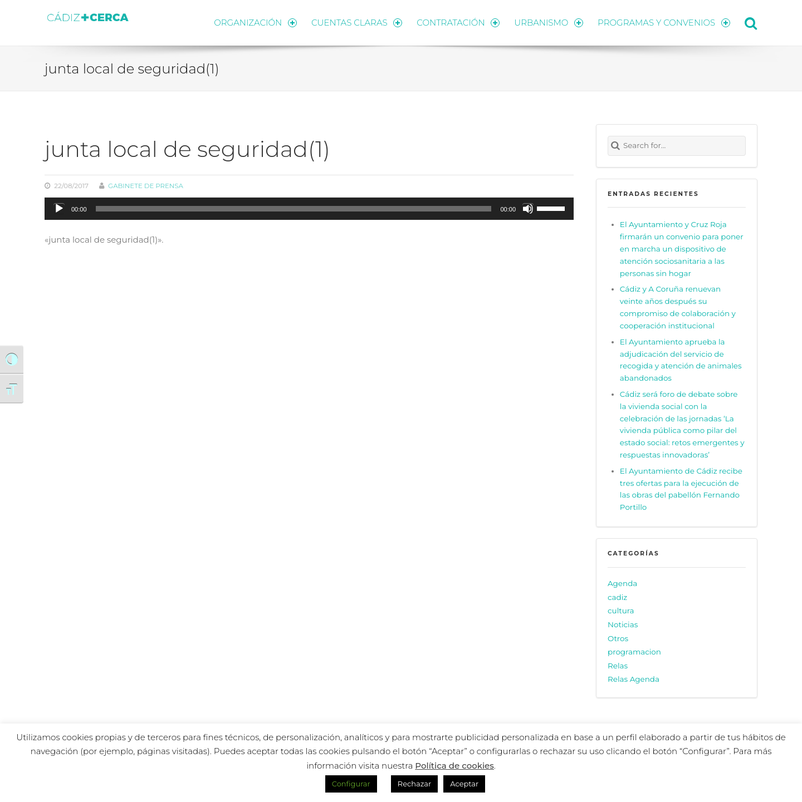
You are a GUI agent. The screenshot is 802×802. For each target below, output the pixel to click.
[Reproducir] (59, 208)
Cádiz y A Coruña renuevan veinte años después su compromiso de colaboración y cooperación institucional (678, 307)
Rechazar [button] (414, 783)
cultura (621, 610)
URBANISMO (548, 22)
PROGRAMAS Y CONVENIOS (664, 22)
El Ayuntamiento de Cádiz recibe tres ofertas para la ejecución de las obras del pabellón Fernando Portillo (681, 489)
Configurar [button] (351, 783)
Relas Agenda (633, 679)
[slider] (294, 208)
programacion (634, 651)
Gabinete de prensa (145, 186)
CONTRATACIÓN (458, 22)
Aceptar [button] (464, 783)
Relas (618, 665)
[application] (309, 209)
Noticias (623, 624)
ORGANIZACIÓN (255, 22)
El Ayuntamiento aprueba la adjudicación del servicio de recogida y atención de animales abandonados (681, 360)
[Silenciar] (528, 208)
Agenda (622, 583)
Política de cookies (454, 765)
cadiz (617, 597)
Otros (618, 638)
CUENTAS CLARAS (356, 22)
